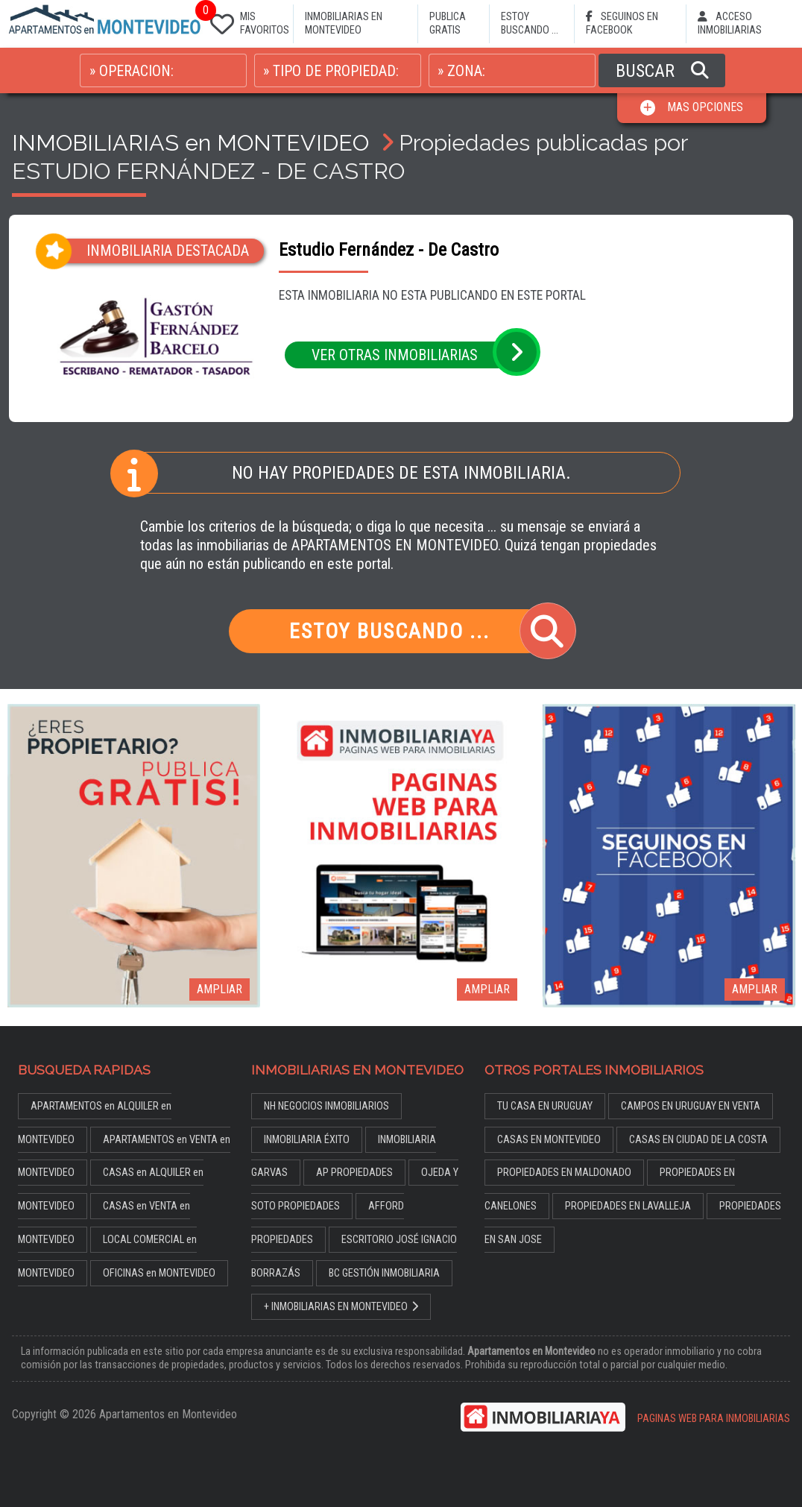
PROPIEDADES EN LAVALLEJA (628, 1206)
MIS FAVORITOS (246, 20)
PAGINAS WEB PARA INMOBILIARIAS (713, 1418)
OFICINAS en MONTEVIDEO (159, 1273)
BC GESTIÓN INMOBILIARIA (384, 1273)
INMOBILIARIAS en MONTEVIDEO (190, 142)
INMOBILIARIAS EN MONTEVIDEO (343, 23)
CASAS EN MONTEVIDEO (549, 1139)
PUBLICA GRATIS (447, 23)
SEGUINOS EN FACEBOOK (622, 23)
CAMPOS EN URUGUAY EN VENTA (690, 1106)
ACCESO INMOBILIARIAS (730, 23)
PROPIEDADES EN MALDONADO (564, 1172)
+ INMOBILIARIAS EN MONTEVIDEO (341, 1306)
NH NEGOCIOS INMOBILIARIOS (326, 1106)
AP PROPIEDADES (354, 1172)
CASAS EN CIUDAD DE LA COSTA (698, 1139)
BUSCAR (662, 70)
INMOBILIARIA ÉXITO (307, 1139)
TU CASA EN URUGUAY (545, 1106)
